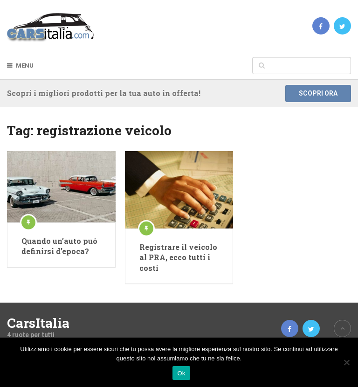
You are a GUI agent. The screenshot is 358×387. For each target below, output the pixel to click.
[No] (346, 362)
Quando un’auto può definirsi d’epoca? (59, 246)
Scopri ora (318, 93)
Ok (181, 373)
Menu (25, 65)
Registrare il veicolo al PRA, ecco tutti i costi (178, 257)
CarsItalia (38, 323)
